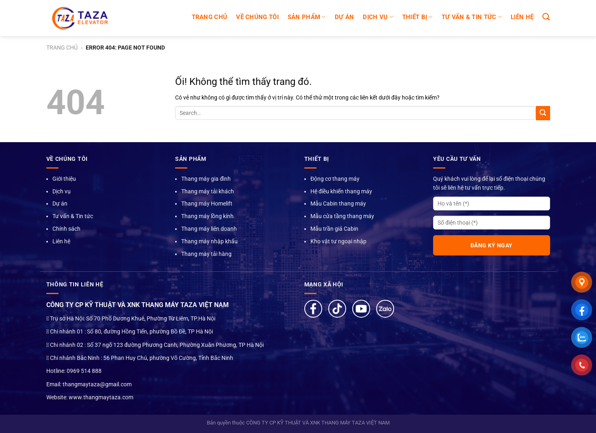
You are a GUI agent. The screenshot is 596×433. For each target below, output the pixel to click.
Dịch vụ (61, 191)
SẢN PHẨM (307, 17)
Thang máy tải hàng (206, 254)
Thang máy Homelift (206, 203)
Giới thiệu (64, 178)
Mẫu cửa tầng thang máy (342, 216)
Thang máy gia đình (206, 178)
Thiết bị (417, 17)
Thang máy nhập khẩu (209, 241)
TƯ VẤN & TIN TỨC (472, 17)
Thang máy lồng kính (207, 216)
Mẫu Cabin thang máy (338, 203)
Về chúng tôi (257, 17)
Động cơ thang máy (335, 178)
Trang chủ (210, 17)
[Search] (546, 17)
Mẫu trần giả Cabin (334, 228)
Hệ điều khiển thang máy (341, 191)
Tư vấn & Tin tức (72, 216)
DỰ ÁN (344, 17)
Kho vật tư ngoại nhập (338, 241)
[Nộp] (543, 113)
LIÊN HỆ (522, 17)
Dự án (59, 203)
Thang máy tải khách (207, 191)
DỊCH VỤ (378, 17)
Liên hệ (61, 241)
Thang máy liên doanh (209, 228)
